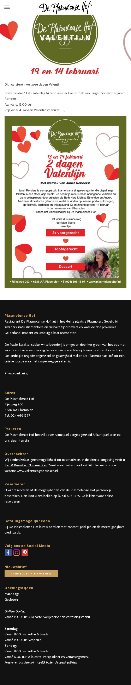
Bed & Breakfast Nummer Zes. (26, 465)
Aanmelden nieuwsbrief (31, 573)
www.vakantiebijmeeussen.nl (37, 471)
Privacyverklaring (16, 373)
